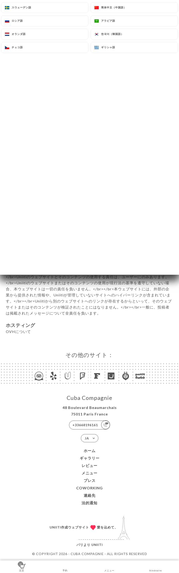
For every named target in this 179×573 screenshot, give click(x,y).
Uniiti (97, 545)
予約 (65, 566)
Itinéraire (155, 566)
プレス (90, 480)
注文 (21, 566)
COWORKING (89, 488)
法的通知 (89, 503)
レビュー (89, 465)
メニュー (89, 473)
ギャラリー (90, 458)
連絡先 (90, 495)
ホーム (90, 450)
